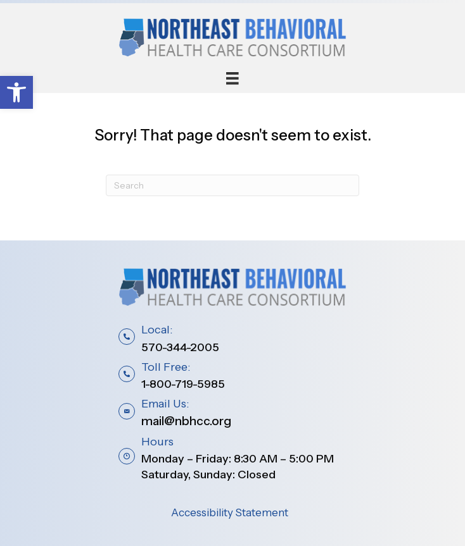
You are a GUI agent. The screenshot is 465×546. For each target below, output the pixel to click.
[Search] (232, 185)
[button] (16, 92)
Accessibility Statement (229, 512)
